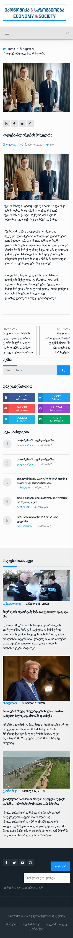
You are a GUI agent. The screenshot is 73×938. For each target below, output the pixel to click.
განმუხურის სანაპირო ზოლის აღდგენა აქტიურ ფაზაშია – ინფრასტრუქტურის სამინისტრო (34, 801)
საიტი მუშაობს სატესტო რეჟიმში (35, 440)
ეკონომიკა (23, 506)
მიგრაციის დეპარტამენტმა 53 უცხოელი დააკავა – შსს (36, 614)
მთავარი (12, 924)
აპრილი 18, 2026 (38, 603)
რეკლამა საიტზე (56, 924)
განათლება (23, 487)
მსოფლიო (27, 49)
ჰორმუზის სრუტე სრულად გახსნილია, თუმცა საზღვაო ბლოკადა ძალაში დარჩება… (33, 713)
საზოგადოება (25, 525)
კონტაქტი (36, 929)
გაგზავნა (60, 866)
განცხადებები (25, 445)
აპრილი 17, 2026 (33, 703)
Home (11, 49)
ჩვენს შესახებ (31, 924)
